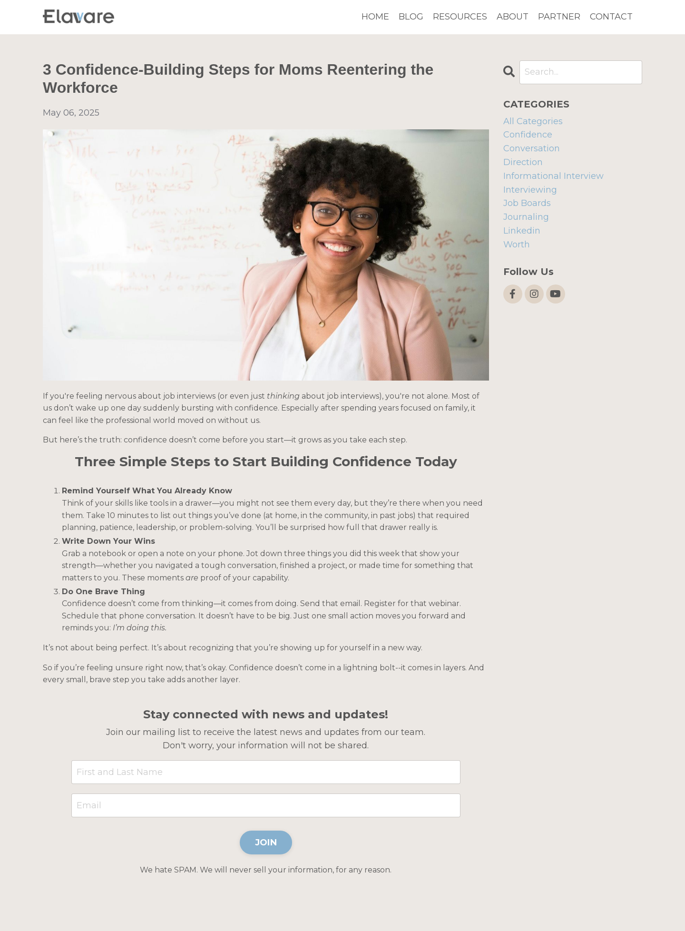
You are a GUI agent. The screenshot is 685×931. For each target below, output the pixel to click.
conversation (531, 148)
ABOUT (512, 16)
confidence (527, 134)
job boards (527, 203)
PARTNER (559, 16)
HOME (375, 16)
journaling (526, 217)
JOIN (266, 842)
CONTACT (611, 16)
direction (523, 162)
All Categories (533, 121)
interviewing (530, 190)
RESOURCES (460, 16)
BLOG (411, 16)
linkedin (521, 230)
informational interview (553, 176)
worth (516, 244)
